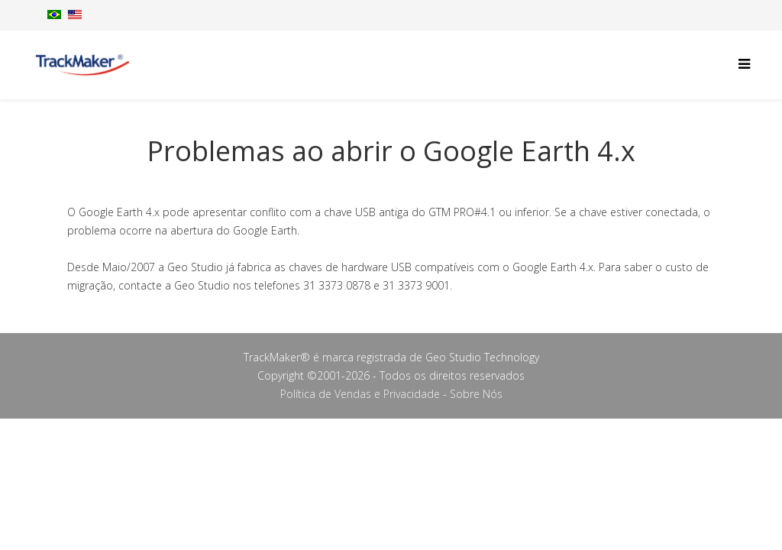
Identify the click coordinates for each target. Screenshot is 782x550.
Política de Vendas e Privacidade (360, 394)
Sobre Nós (476, 394)
